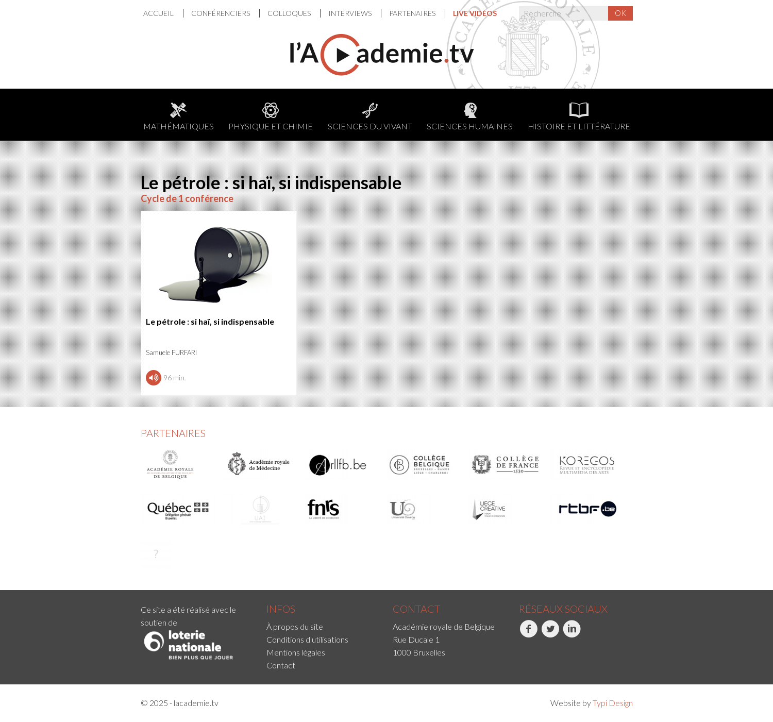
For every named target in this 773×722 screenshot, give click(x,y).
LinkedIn (571, 634)
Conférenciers (221, 13)
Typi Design (613, 703)
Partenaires (413, 13)
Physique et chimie (270, 117)
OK (620, 13)
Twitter (550, 634)
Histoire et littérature (579, 117)
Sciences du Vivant (370, 117)
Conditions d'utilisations (307, 639)
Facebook (528, 634)
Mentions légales (295, 652)
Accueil (159, 13)
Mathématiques (178, 117)
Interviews (350, 13)
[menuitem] (163, 13)
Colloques (289, 13)
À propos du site (294, 626)
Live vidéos (475, 13)
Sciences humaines (470, 117)
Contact (280, 665)
